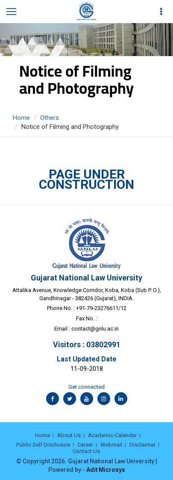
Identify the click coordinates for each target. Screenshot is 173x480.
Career (85, 444)
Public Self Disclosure (43, 444)
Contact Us (86, 451)
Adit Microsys (105, 469)
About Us (69, 435)
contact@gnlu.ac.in (95, 328)
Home (21, 118)
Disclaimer (142, 444)
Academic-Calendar (112, 435)
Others (49, 118)
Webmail (111, 444)
